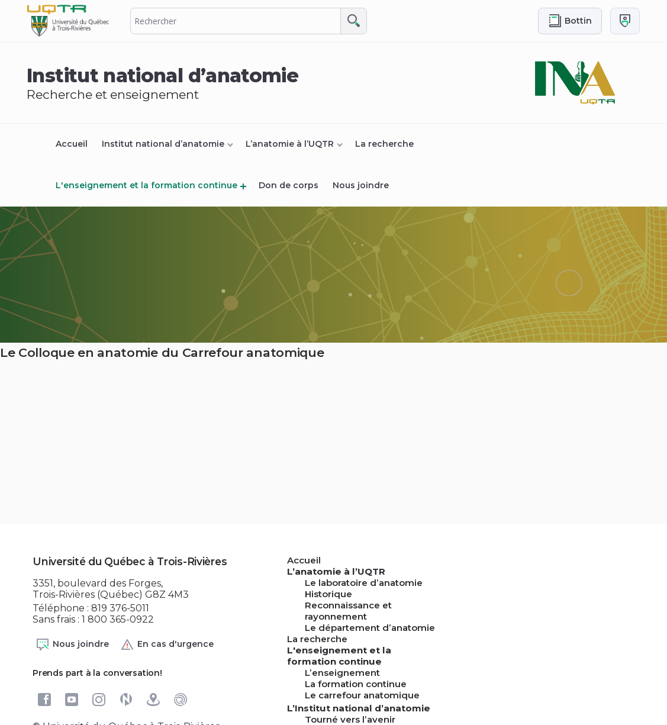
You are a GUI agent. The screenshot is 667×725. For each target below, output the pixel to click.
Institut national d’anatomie (163, 143)
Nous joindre (361, 185)
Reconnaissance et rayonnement (348, 611)
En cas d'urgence (167, 644)
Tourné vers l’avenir (350, 719)
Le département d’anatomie (370, 627)
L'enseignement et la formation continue (146, 185)
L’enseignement (342, 672)
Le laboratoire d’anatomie (364, 582)
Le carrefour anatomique (362, 695)
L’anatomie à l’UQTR (290, 143)
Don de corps (288, 185)
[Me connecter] (625, 21)
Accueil (72, 143)
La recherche (384, 143)
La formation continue (356, 683)
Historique (328, 594)
